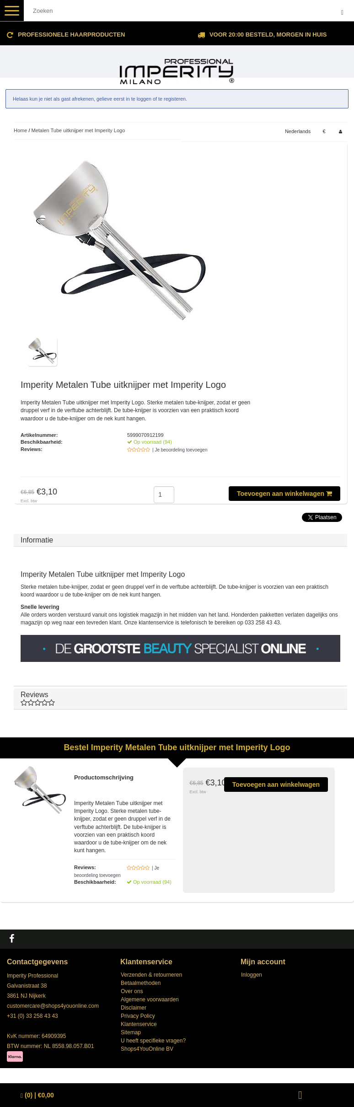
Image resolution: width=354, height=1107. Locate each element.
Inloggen (251, 975)
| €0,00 (37, 1095)
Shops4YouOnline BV (147, 1049)
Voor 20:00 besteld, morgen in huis (268, 34)
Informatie (37, 540)
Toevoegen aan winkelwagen (284, 493)
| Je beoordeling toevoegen (179, 449)
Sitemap (131, 1032)
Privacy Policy (138, 1016)
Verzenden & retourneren (151, 975)
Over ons (132, 991)
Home (20, 130)
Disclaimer (133, 1008)
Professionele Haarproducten (71, 34)
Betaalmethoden (141, 983)
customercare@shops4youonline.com (53, 1006)
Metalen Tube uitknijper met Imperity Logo (78, 130)
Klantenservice (139, 1024)
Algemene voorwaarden (150, 999)
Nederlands (298, 131)
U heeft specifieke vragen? (153, 1040)
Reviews (180, 699)
